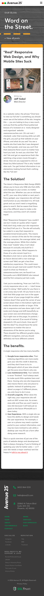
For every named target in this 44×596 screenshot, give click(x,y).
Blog (25, 525)
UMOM (7, 560)
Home (7, 517)
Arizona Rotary (10, 571)
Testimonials (11, 525)
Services (27, 520)
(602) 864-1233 (24, 487)
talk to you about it (20, 452)
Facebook (8, 542)
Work (25, 517)
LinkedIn (8, 545)
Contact (9, 528)
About (7, 523)
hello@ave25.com (25, 495)
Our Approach (30, 523)
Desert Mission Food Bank (13, 565)
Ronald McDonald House (13, 557)
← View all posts (12, 38)
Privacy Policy (22, 584)
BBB (22, 542)
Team (7, 520)
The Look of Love (10, 568)
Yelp (22, 539)
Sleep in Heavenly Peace (13, 562)
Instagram (8, 539)
